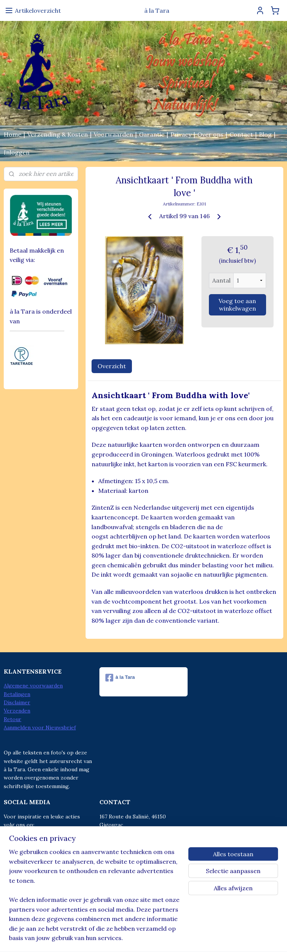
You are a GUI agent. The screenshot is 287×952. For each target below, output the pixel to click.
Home (12, 134)
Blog (265, 134)
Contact (241, 134)
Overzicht (112, 366)
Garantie (151, 134)
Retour (12, 719)
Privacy (180, 134)
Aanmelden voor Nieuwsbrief (40, 727)
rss (127, 938)
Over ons (210, 134)
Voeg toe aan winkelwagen (237, 304)
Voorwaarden (113, 134)
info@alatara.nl (133, 858)
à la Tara (120, 677)
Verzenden (17, 710)
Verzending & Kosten (57, 134)
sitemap (113, 938)
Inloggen (17, 152)
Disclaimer (17, 702)
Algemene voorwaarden (33, 685)
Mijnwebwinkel (215, 938)
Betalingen (17, 694)
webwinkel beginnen (153, 938)
